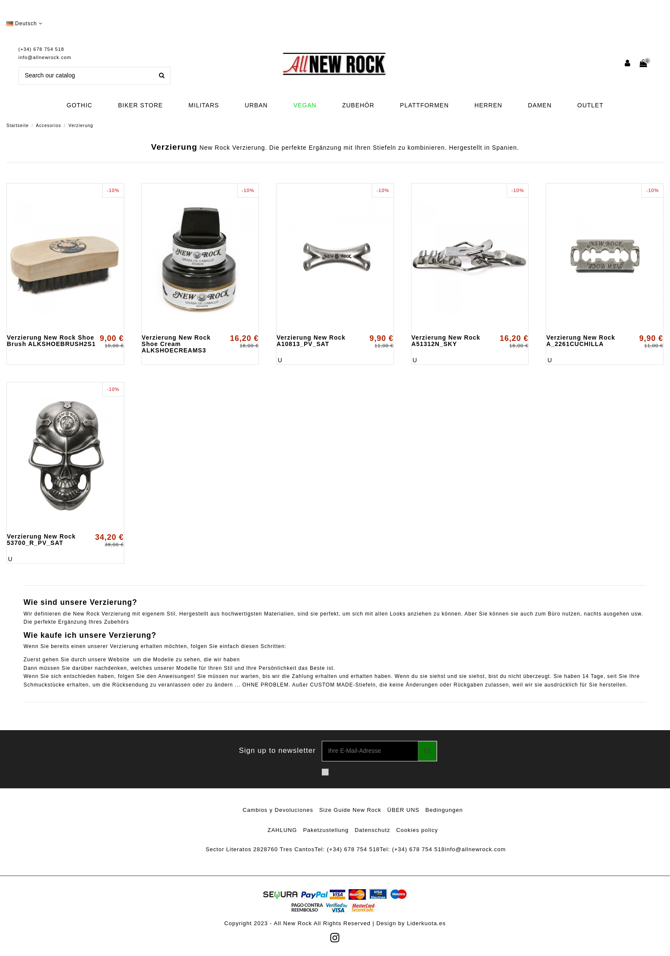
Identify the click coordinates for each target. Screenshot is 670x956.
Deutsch (24, 24)
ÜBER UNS (403, 810)
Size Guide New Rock (350, 810)
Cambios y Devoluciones (278, 810)
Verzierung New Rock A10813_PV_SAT (310, 340)
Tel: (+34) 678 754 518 (346, 849)
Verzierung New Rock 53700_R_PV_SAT (41, 539)
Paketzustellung (326, 830)
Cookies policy (417, 830)
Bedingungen (444, 810)
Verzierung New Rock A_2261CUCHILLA (580, 340)
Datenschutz (372, 830)
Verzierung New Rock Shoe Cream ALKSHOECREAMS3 (176, 344)
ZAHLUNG (282, 830)
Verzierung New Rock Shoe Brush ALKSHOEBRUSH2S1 (51, 340)
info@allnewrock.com (44, 57)
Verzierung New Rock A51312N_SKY (445, 340)
